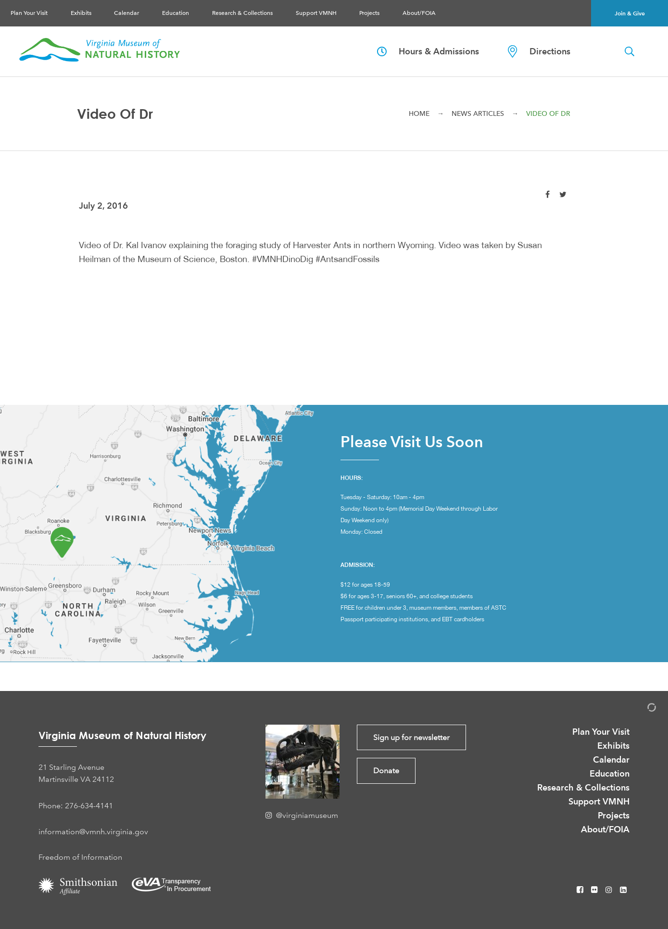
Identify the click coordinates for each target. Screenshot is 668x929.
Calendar (126, 13)
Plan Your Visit (29, 13)
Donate (386, 770)
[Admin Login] (641, 709)
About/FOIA (419, 13)
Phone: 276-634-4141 (75, 805)
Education (175, 13)
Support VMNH (316, 13)
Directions (539, 51)
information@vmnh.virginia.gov (93, 831)
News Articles (478, 113)
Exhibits (81, 13)
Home (419, 113)
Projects (369, 13)
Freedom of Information (80, 857)
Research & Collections (242, 13)
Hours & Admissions (428, 51)
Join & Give (630, 13)
